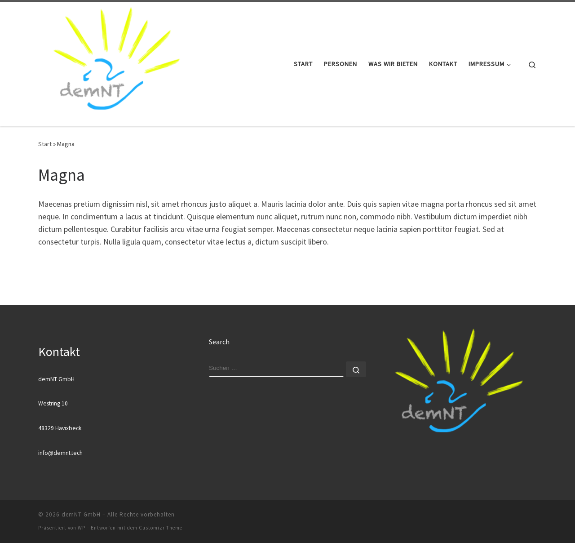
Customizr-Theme (160, 528)
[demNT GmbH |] (116, 62)
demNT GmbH (81, 514)
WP (81, 528)
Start (45, 144)
